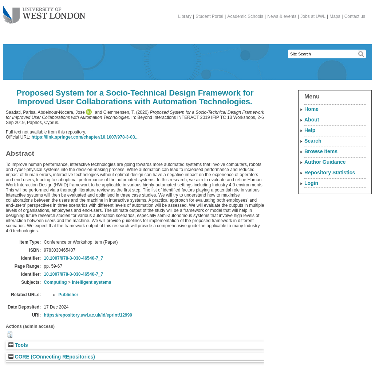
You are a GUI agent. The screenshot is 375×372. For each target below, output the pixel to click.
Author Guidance (325, 162)
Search (312, 141)
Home (311, 109)
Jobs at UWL (312, 16)
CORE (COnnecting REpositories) (51, 357)
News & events (281, 16)
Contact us (354, 16)
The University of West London (44, 12)
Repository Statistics (329, 172)
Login (311, 183)
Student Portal (209, 16)
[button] (9, 334)
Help (309, 130)
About (311, 120)
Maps (334, 16)
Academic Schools (245, 16)
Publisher (68, 294)
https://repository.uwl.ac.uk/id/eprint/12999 (88, 315)
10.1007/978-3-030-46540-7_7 (73, 258)
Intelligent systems (91, 282)
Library (185, 16)
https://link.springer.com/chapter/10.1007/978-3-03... (84, 137)
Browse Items (321, 151)
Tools (18, 345)
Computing (55, 282)
